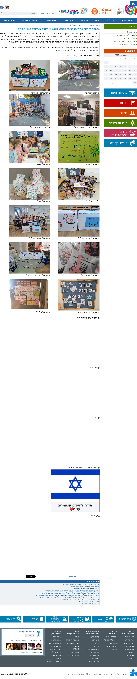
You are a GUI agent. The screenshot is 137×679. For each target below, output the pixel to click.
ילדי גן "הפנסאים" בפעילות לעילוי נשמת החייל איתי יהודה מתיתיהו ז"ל (72, 591)
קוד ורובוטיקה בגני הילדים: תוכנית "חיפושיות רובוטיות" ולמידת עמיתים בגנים (69, 597)
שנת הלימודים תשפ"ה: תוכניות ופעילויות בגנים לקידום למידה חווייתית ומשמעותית (67, 595)
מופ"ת (97, 643)
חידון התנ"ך (129, 637)
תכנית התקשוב (73, 634)
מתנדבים (113, 643)
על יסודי (84, 20)
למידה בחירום (55, 649)
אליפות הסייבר (128, 643)
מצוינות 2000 (94, 661)
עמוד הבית (95, 25)
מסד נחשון (95, 652)
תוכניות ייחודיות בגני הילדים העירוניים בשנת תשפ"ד (79, 599)
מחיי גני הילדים (129, 38)
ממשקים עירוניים (29, 20)
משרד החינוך (9, 20)
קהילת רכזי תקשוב (53, 661)
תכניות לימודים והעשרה (126, 35)
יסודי (97, 20)
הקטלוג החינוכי (55, 643)
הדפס (71, 577)
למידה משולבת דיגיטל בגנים (124, 41)
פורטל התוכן (56, 646)
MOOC (76, 649)
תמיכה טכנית (74, 652)
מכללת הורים (111, 637)
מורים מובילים (73, 655)
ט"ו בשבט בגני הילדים (90, 603)
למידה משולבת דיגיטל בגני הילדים (86, 601)
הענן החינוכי (56, 640)
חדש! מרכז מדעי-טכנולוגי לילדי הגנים (85, 587)
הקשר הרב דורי (128, 634)
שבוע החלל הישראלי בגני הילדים (86, 589)
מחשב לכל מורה (72, 640)
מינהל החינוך (127, 20)
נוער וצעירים (129, 640)
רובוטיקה (95, 658)
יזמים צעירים (94, 655)
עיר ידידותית (129, 655)
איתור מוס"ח (56, 652)
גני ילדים (110, 20)
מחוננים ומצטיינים (92, 634)
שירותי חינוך (50, 20)
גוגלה (77, 637)
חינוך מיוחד (69, 20)
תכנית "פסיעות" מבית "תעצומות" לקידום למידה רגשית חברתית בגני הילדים (70, 593)
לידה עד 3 (131, 32)
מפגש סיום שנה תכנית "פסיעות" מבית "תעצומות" (80, 585)
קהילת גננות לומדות (127, 44)
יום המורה (130, 646)
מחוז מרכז (57, 637)
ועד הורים (113, 634)
